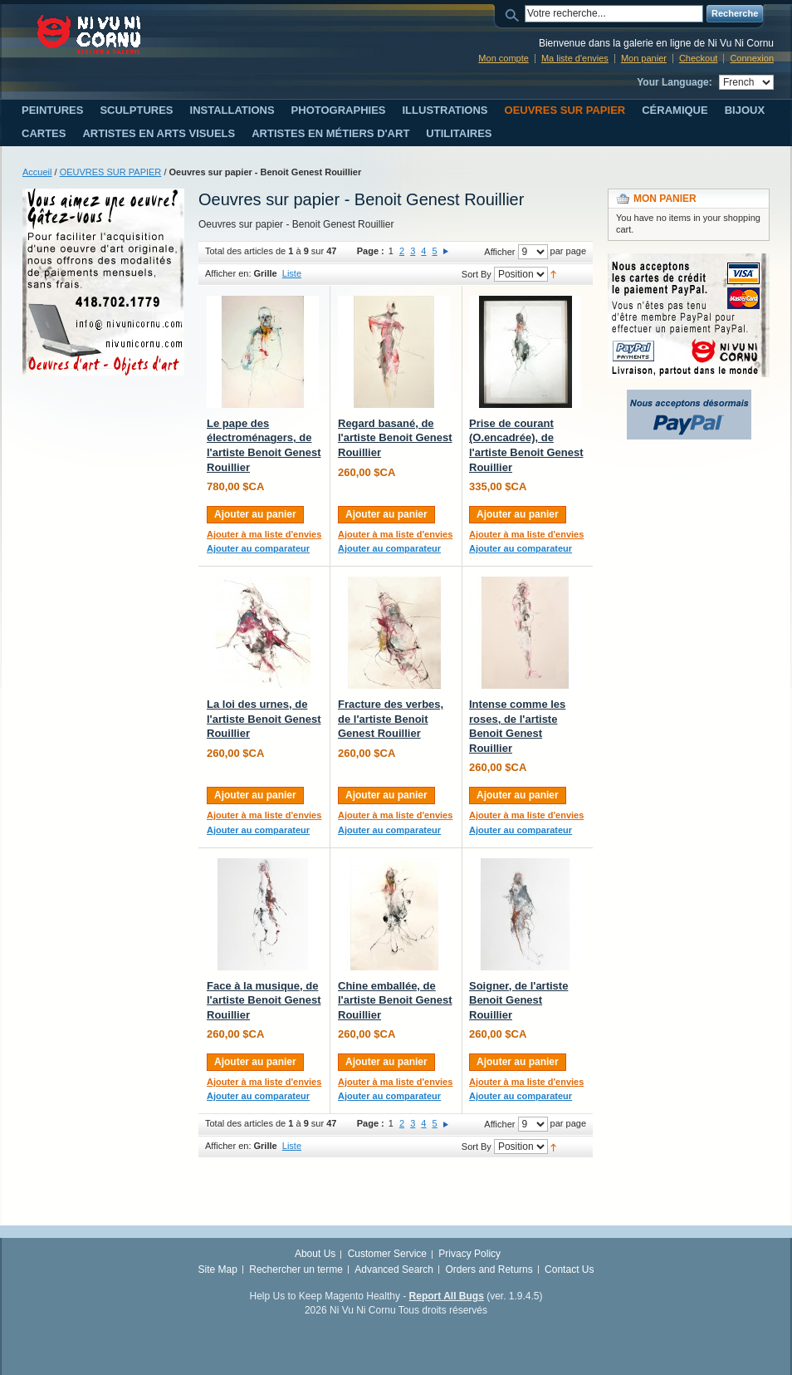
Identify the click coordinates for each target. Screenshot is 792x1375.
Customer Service (387, 1254)
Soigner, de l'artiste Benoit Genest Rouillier (518, 1000)
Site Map (217, 1269)
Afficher (499, 252)
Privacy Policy (469, 1254)
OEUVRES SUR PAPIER (111, 172)
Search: (515, 13)
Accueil (36, 172)
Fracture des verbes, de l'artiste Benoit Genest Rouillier (390, 718)
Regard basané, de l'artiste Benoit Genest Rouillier (395, 438)
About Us (315, 1254)
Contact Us (569, 1269)
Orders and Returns (488, 1269)
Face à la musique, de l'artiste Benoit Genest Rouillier (263, 1000)
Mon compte (503, 58)
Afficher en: (228, 273)
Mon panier (644, 58)
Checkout (698, 58)
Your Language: (674, 82)
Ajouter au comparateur (258, 548)
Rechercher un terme (296, 1269)
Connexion (752, 58)
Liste (291, 273)
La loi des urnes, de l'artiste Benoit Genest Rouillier (263, 718)
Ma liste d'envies (575, 58)
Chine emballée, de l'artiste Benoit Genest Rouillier (395, 1000)
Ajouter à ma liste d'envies (264, 534)
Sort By (476, 274)
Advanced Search (393, 1269)
